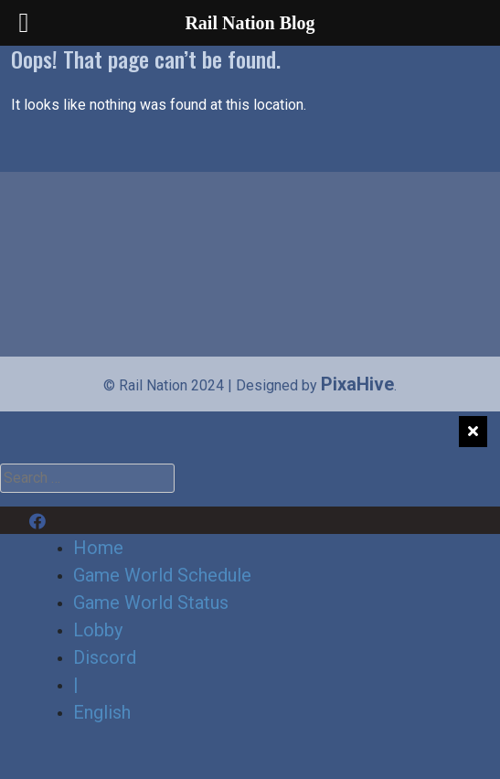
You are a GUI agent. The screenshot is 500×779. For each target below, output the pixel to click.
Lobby (97, 630)
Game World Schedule (162, 575)
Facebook (70, 520)
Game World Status (151, 603)
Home (98, 548)
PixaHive (357, 384)
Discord (142, 520)
